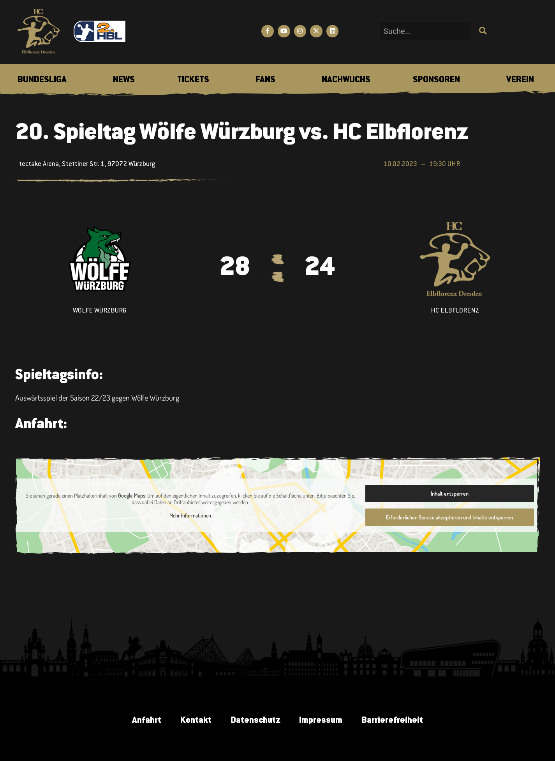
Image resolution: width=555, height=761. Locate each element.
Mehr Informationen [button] (190, 515)
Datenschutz (255, 720)
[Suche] (482, 31)
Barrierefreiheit (393, 720)
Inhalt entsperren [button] (449, 493)
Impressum (321, 720)
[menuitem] (42, 80)
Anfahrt (145, 720)
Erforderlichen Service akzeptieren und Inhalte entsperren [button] (449, 517)
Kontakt (195, 720)
